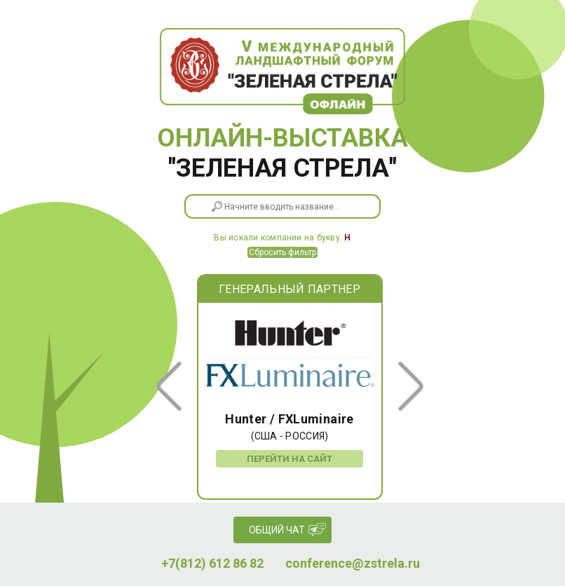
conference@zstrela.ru (352, 563)
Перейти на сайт (289, 459)
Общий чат (277, 530)
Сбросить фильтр (282, 252)
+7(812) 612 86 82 (212, 563)
